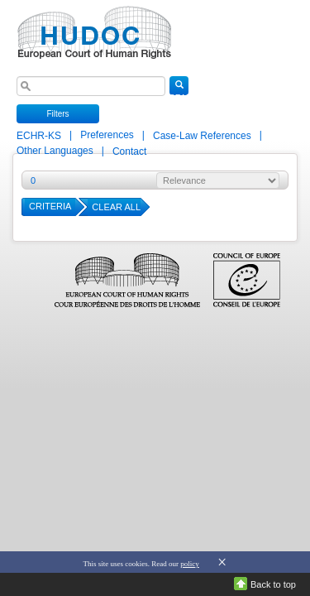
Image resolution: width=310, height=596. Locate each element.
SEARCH (178, 87)
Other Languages (55, 150)
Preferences (107, 135)
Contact (129, 151)
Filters (57, 113)
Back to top (273, 584)
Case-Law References (203, 136)
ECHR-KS (40, 136)
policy (189, 564)
